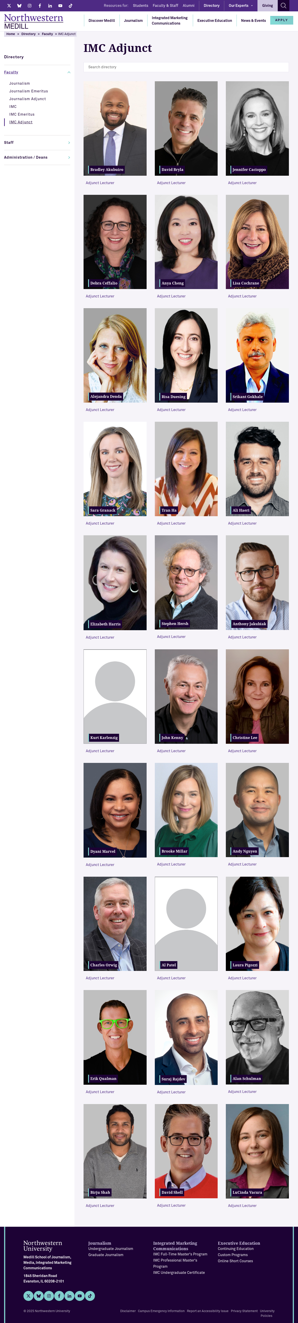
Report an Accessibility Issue (208, 1311)
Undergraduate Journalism (110, 1249)
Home (10, 34)
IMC (13, 107)
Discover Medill (102, 21)
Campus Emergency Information (161, 1311)
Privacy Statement (244, 1311)
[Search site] (283, 5)
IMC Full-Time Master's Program (180, 1254)
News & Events (253, 21)
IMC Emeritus (22, 114)
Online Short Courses (235, 1261)
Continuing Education (236, 1249)
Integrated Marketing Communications (170, 20)
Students (140, 6)
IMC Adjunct (21, 122)
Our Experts (238, 6)
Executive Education (214, 21)
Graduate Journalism (105, 1255)
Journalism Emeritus (28, 91)
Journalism (133, 21)
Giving (267, 6)
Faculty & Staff (165, 6)
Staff (9, 143)
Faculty (47, 34)
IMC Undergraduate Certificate (179, 1273)
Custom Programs (233, 1255)
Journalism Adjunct (27, 99)
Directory (211, 6)
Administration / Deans (26, 157)
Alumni (188, 6)
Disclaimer (128, 1311)
